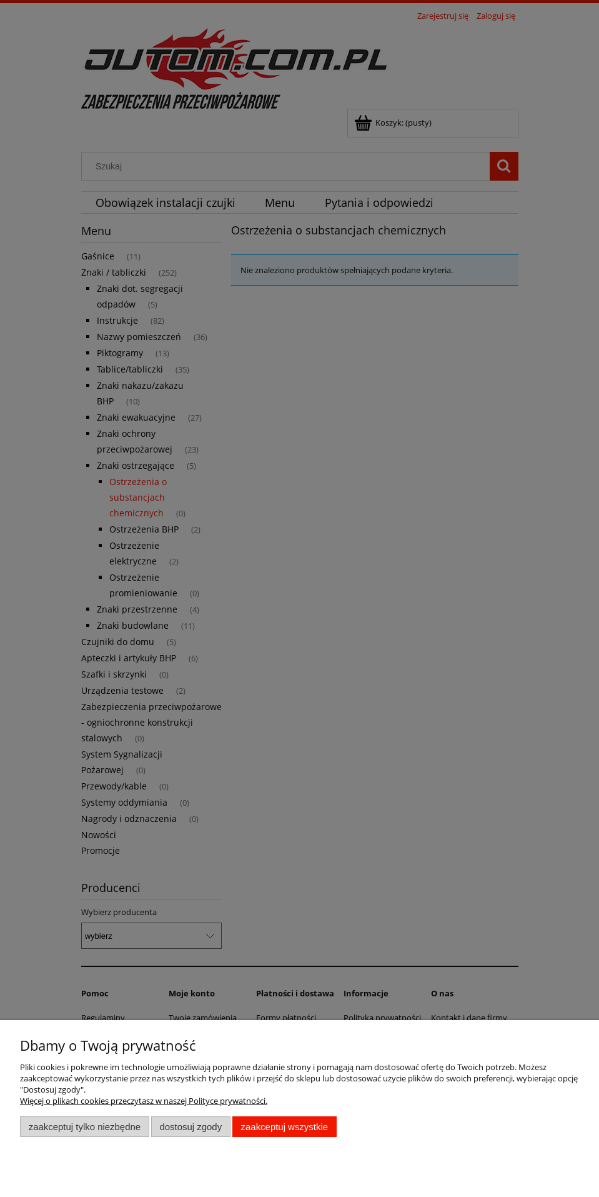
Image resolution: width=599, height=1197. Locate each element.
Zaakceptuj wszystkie (284, 1126)
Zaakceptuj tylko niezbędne (85, 1126)
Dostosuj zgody (190, 1126)
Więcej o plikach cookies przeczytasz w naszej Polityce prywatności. (143, 1100)
